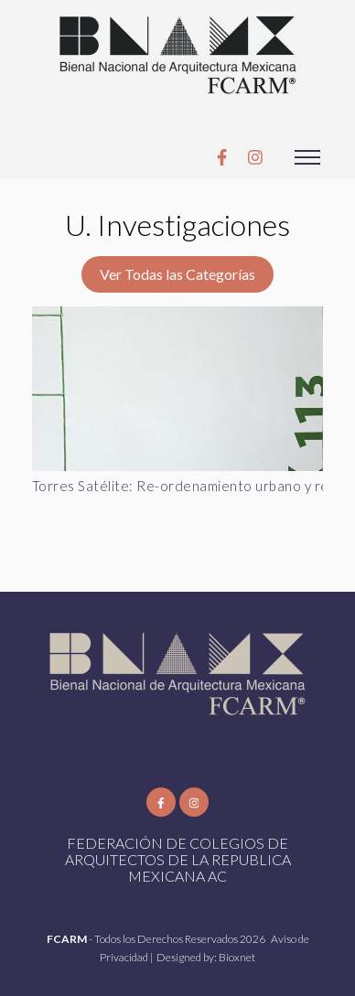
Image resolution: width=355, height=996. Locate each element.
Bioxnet (237, 957)
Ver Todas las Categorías (177, 274)
